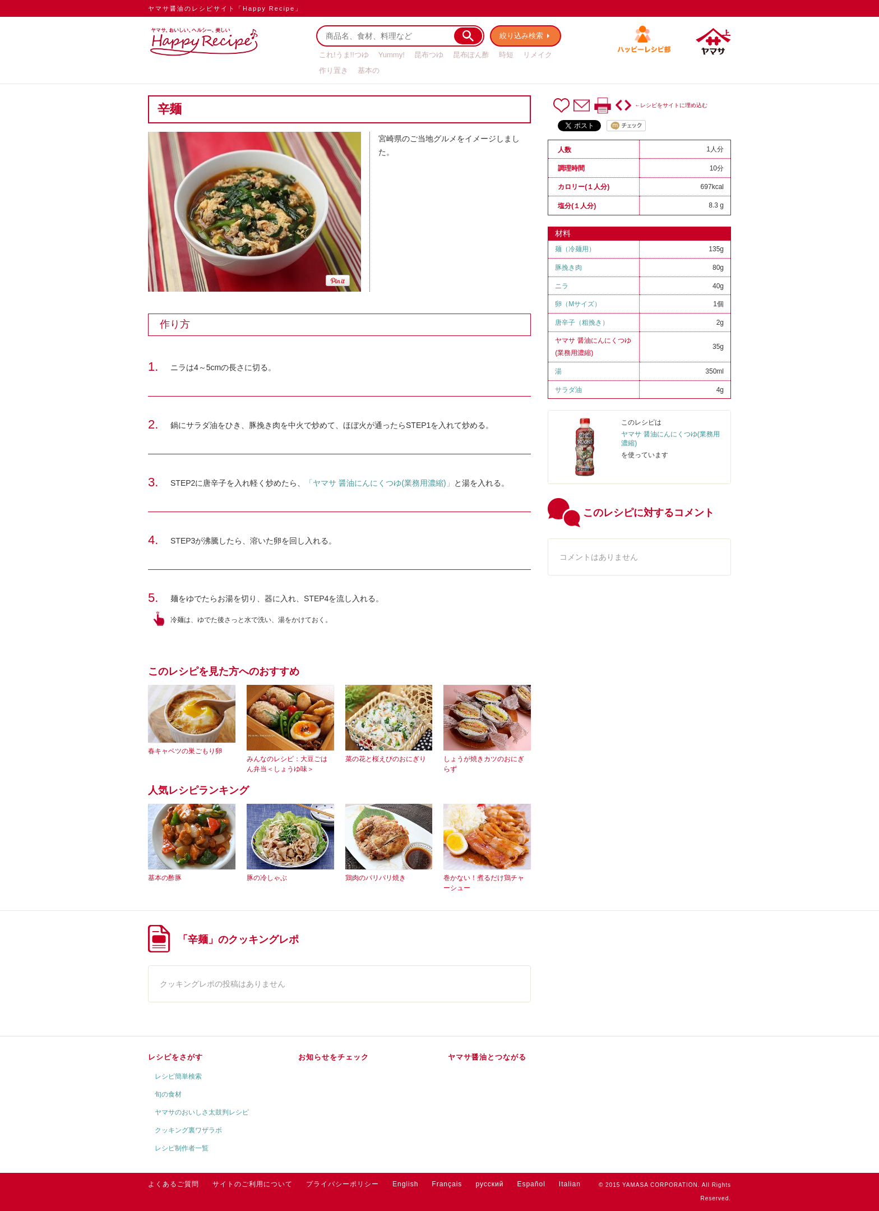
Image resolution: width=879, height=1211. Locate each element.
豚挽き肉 (568, 267)
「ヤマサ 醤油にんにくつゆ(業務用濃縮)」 (379, 482)
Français (447, 1184)
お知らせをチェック (333, 1057)
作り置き (333, 70)
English (405, 1184)
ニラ (561, 286)
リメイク (537, 54)
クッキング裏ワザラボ (188, 1130)
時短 (506, 54)
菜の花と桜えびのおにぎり (385, 759)
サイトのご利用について (252, 1184)
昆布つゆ (428, 54)
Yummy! (391, 54)
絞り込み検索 (521, 35)
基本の (369, 70)
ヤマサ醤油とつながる (487, 1057)
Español (531, 1184)
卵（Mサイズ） (578, 304)
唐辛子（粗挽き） (582, 322)
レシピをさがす (175, 1057)
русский (489, 1184)
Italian (570, 1184)
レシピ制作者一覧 (182, 1148)
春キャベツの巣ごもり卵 (185, 751)
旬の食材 (168, 1094)
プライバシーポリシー (342, 1184)
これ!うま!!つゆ (344, 54)
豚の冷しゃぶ (267, 878)
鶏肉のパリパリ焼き (375, 878)
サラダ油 (568, 390)
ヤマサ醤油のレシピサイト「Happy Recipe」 (225, 8)
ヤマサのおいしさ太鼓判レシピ (202, 1112)
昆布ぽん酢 (471, 54)
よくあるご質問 (173, 1184)
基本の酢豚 (165, 878)
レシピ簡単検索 (178, 1076)
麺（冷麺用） (575, 249)
